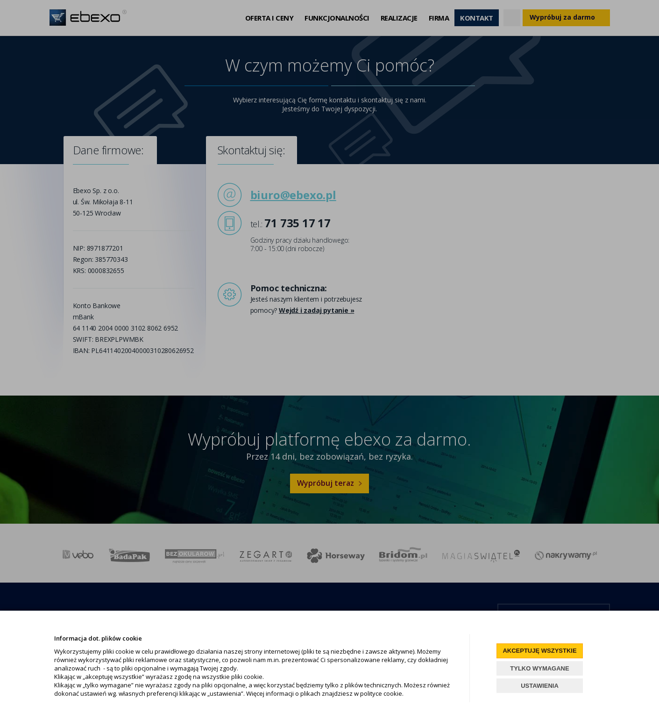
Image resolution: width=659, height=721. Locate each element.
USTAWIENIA (540, 685)
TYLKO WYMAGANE (539, 668)
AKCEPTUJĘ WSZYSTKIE (539, 650)
